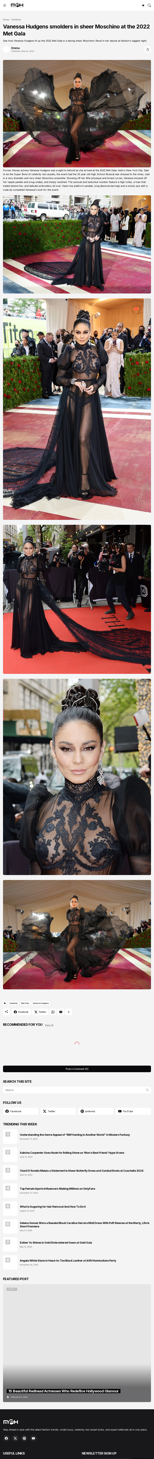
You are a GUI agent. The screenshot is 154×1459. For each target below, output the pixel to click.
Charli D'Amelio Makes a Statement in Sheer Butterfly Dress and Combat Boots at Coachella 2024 (81, 1170)
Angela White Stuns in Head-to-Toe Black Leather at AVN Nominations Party (68, 1260)
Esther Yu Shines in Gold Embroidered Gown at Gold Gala (56, 1242)
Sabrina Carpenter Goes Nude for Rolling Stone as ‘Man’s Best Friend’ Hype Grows (72, 1152)
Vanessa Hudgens (41, 1003)
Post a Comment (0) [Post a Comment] (77, 1068)
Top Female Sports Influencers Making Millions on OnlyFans (57, 1188)
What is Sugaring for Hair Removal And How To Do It (53, 1206)
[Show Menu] (4, 5)
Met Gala (25, 1003)
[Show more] (68, 1012)
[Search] (149, 5)
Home (6, 19)
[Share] (147, 49)
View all (49, 1025)
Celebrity (16, 19)
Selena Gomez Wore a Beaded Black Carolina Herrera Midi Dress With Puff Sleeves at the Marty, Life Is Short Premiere (84, 1224)
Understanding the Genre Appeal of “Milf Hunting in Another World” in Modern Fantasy (75, 1134)
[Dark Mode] (143, 5)
